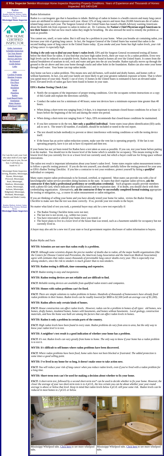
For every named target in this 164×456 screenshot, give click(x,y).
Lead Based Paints (14, 98)
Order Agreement (14, 48)
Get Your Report (15, 53)
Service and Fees (14, 58)
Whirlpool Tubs (14, 106)
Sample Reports (14, 56)
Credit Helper (15, 64)
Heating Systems (15, 77)
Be (11, 61)
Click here (66, 446)
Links (14, 66)
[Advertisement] (15, 143)
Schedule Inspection (14, 51)
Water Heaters (15, 103)
